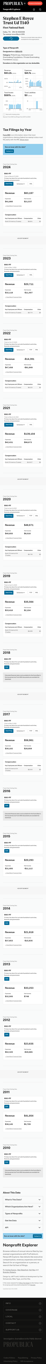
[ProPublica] (13, 3)
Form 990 (6, 135)
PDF (30, 350)
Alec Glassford (22, 1270)
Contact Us (9, 151)
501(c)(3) (18, 51)
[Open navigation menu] (25, 3)
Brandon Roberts (9, 1272)
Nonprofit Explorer (11, 9)
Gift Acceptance (26, 1361)
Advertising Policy (10, 1361)
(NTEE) (15, 60)
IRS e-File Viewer (24, 1283)
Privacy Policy (36, 1358)
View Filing (9, 183)
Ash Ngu (32, 1270)
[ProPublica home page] (18, 1344)
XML (30, 183)
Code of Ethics (9, 1358)
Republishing (23, 1358)
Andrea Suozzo (10, 1270)
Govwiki (32, 1285)
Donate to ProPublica (35, 3)
